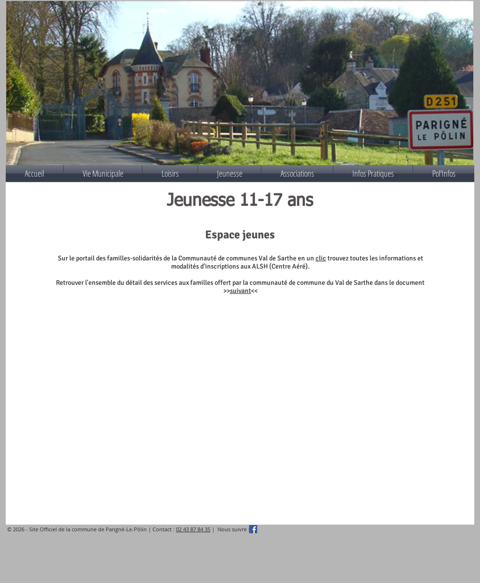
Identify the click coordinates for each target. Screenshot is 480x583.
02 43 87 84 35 (193, 529)
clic (321, 258)
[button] (103, 173)
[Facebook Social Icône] (253, 529)
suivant (240, 291)
